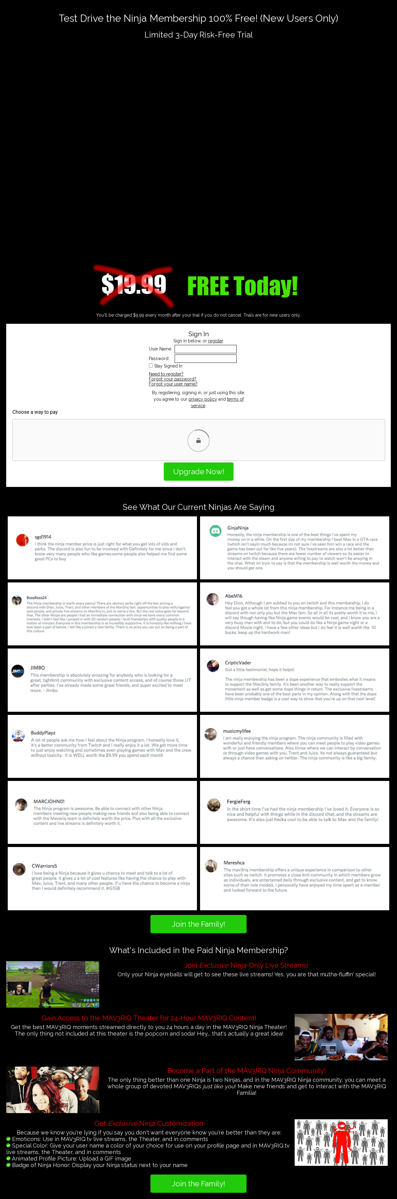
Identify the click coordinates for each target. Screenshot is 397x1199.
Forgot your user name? (173, 383)
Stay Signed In (168, 365)
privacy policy (203, 399)
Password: (159, 358)
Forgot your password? (172, 379)
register (215, 340)
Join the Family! (198, 924)
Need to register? (166, 374)
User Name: (160, 348)
